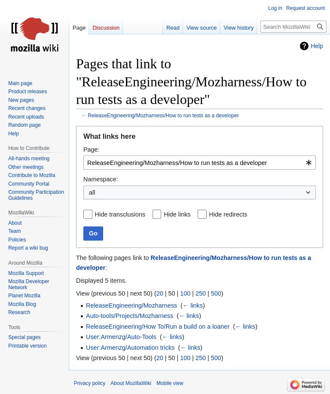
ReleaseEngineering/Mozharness (131, 305)
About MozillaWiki (130, 383)
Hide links (177, 214)
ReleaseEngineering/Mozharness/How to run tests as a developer (163, 116)
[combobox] (199, 163)
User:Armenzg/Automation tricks (130, 347)
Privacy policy (89, 383)
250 (201, 293)
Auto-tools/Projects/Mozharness (129, 315)
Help (317, 46)
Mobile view (169, 383)
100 (185, 293)
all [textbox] (92, 192)
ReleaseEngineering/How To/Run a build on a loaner (157, 326)
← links (193, 305)
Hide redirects (228, 214)
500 (216, 293)
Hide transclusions (120, 214)
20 (159, 293)
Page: (91, 149)
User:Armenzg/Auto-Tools (121, 336)
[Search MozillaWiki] (293, 27)
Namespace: (100, 179)
